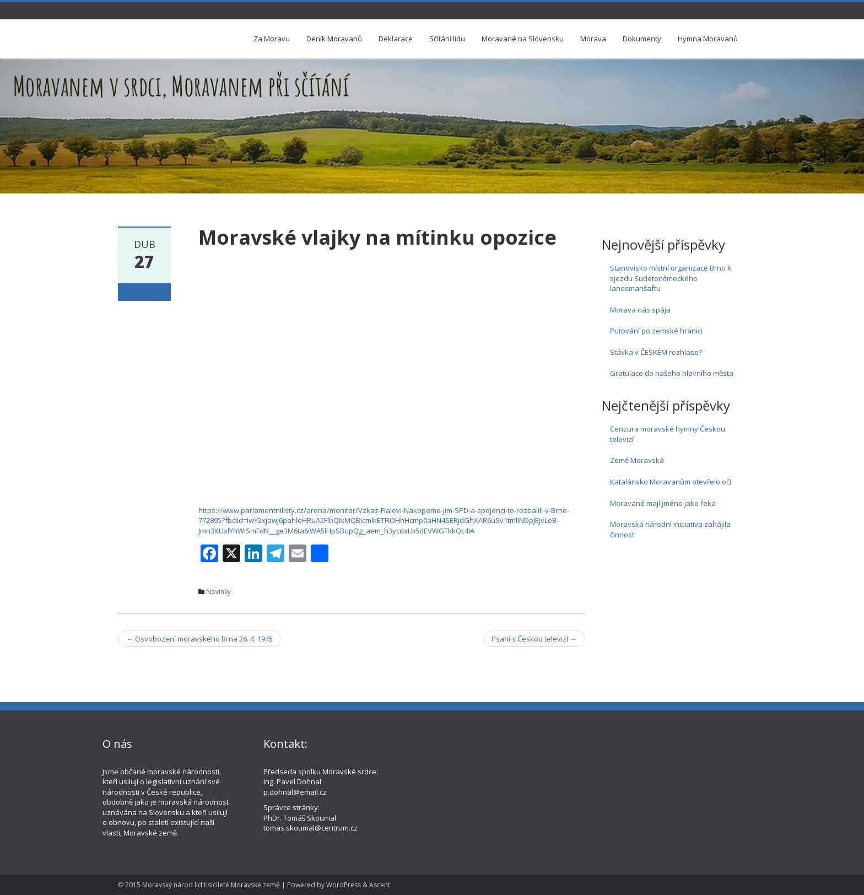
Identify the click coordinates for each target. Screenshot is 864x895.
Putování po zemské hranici (656, 331)
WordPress (343, 884)
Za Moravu (271, 39)
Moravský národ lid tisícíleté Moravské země (211, 884)
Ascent (379, 884)
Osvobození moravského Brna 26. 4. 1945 (199, 639)
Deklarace (396, 39)
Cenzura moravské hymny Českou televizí (667, 434)
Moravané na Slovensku (523, 39)
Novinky (218, 591)
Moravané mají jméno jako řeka (663, 503)
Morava (593, 39)
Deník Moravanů (334, 39)
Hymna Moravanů (708, 39)
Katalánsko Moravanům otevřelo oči (670, 482)
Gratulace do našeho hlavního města (671, 373)
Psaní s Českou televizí (534, 639)
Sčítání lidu (447, 39)
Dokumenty (642, 39)
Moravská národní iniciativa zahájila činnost (670, 529)
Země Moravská (637, 460)
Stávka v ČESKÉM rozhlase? (656, 352)
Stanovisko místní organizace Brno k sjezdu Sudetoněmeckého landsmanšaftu (670, 278)
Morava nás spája (640, 310)
